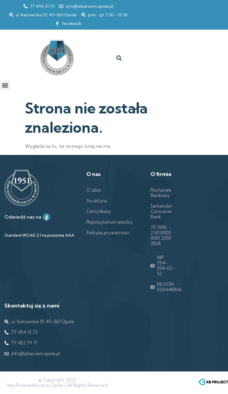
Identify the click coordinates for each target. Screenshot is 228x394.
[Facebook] (46, 217)
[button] (119, 58)
